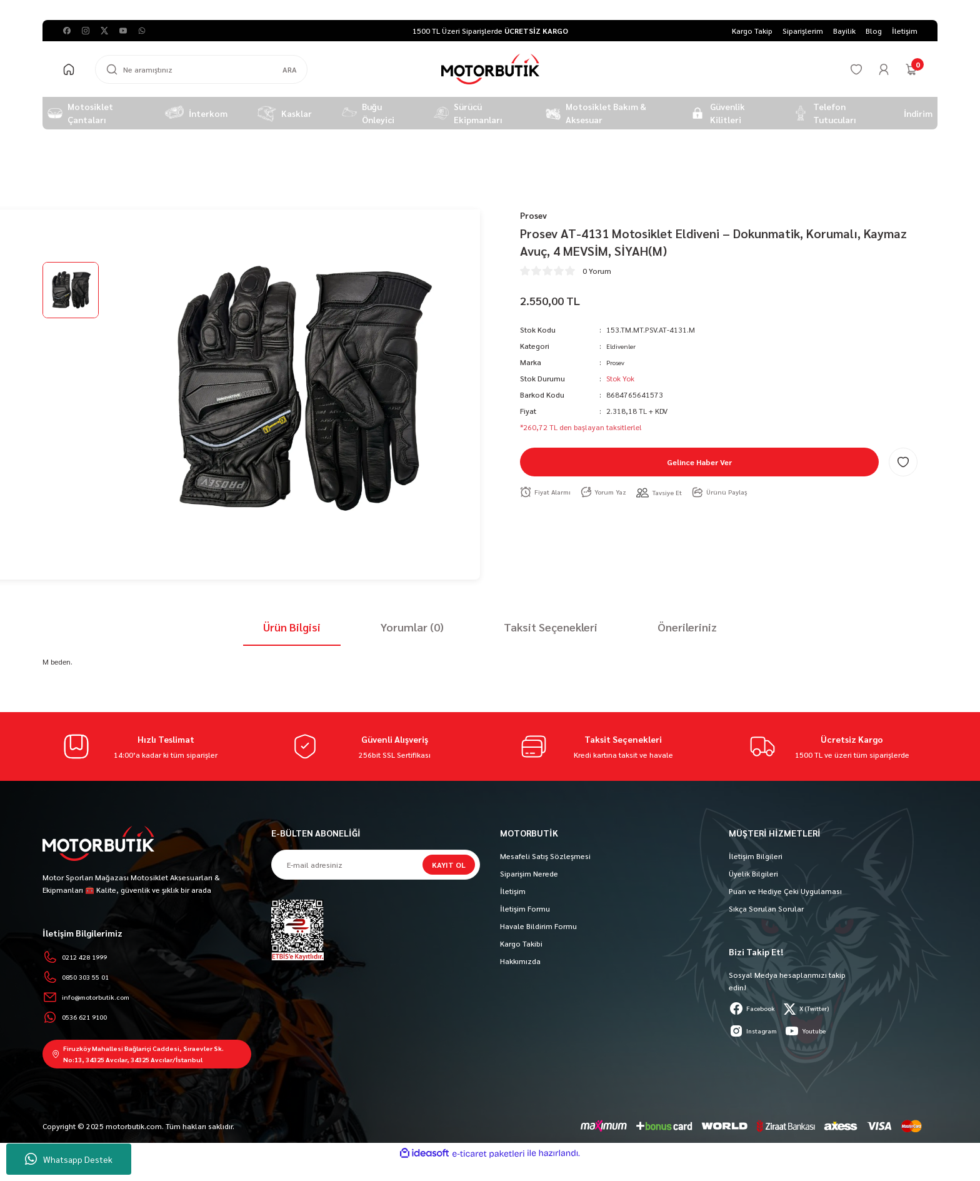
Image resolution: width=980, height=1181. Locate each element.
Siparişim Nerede (529, 873)
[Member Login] (884, 69)
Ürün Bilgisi (292, 627)
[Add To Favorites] (903, 464)
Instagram (756, 1030)
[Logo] (490, 69)
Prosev (617, 364)
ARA (289, 69)
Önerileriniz (687, 627)
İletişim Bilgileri (755, 856)
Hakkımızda (520, 961)
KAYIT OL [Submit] (449, 865)
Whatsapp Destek (68, 1159)
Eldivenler (622, 348)
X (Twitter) (818, 1008)
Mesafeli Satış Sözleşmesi (545, 856)
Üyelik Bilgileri (753, 873)
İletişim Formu (525, 908)
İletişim (513, 891)
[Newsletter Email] (375, 865)
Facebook (756, 1008)
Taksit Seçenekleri (551, 627)
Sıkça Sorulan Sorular (766, 908)
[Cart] (911, 69)
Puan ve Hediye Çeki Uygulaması (785, 891)
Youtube (815, 1030)
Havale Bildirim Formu (538, 926)
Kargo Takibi (521, 943)
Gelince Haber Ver (699, 464)
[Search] (201, 69)
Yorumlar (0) (412, 627)
